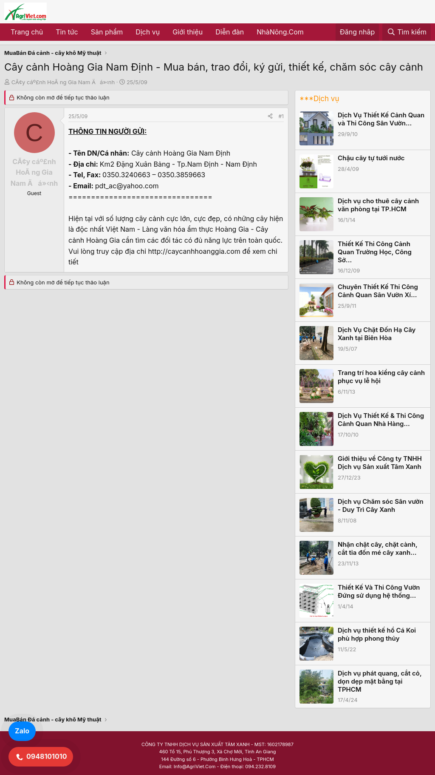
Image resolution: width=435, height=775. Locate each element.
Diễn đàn (229, 32)
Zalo (22, 731)
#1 (281, 116)
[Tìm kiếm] (406, 32)
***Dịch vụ (319, 98)
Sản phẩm (107, 32)
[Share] (270, 116)
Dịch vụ (148, 32)
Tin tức (67, 32)
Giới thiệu (187, 32)
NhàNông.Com (280, 32)
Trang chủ (27, 32)
